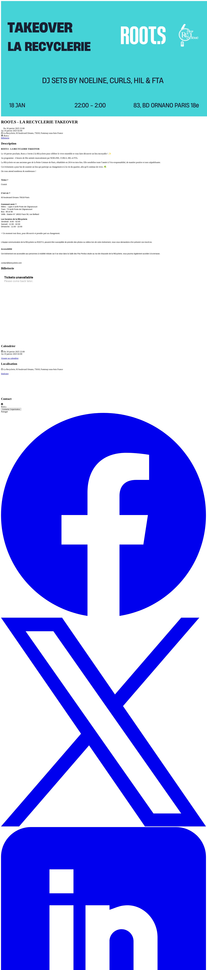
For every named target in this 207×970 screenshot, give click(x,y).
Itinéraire (5, 374)
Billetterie (5, 138)
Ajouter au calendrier (10, 358)
